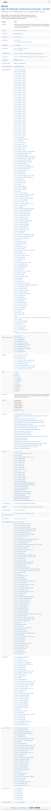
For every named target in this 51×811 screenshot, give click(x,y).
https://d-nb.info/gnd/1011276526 (21, 488)
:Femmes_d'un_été (20, 180)
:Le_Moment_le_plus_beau (22, 215)
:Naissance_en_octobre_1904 (22, 153)
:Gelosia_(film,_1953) (20, 575)
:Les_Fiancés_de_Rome (21, 225)
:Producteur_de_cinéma (21, 48)
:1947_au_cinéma (20, 87)
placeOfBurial (5, 53)
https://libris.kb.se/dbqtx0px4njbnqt (21, 496)
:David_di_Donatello (20, 30)
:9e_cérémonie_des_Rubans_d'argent (24, 534)
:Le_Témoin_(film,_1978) (21, 219)
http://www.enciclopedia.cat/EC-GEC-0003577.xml (25, 419)
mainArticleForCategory (7, 514)
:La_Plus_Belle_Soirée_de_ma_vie (23, 203)
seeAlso (4, 414)
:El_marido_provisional (21, 329)
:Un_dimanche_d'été (20, 264)
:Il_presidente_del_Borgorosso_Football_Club (26, 284)
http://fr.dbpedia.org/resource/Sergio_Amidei (25, 9)
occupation (5, 48)
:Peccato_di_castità (20, 322)
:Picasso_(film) (19, 328)
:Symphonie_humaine (20, 302)
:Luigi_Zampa (19, 232)
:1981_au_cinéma (20, 134)
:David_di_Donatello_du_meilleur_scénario (25, 556)
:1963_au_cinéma (20, 113)
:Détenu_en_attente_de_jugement (23, 177)
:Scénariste (18, 50)
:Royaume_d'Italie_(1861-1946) (23, 42)
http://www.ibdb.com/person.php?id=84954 (23, 424)
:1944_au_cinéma (20, 82)
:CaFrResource (18, 793)
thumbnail (4, 56)
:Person (16, 373)
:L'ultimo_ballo (19, 297)
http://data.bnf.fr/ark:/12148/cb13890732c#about (24, 483)
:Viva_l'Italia (18, 269)
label (3, 400)
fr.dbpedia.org (42, 11)
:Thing (16, 372)
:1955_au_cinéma (20, 99)
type (3, 372)
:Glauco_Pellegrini (20, 186)
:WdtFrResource (18, 798)
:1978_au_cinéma (20, 132)
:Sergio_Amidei (18, 451)
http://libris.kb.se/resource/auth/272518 (22, 491)
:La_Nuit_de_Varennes (21, 199)
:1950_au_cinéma (20, 90)
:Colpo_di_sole (19, 312)
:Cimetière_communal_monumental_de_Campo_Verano (28, 53)
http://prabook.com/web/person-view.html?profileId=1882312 (27, 441)
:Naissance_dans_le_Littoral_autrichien (24, 151)
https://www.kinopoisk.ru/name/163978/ (22, 431)
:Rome (17, 45)
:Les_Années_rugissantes (21, 224)
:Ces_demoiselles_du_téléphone (23, 161)
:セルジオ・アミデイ (20, 470)
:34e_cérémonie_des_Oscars (22, 532)
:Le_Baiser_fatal (19, 309)
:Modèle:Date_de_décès (21, 343)
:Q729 (17, 384)
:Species (16, 391)
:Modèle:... (18, 336)
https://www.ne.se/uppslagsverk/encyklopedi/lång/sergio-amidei (28, 445)
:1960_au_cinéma (20, 108)
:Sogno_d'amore (19, 300)
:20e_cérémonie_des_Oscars (22, 525)
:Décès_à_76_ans (20, 147)
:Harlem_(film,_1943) (20, 189)
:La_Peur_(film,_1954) (21, 201)
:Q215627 (18, 380)
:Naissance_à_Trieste (20, 154)
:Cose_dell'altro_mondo (21, 276)
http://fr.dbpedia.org (26, 11)
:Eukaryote (17, 389)
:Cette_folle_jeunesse (20, 163)
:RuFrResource (18, 797)
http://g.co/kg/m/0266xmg (19, 495)
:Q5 (16, 382)
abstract (4, 24)
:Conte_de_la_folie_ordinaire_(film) (23, 167)
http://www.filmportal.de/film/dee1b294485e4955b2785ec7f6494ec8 (28, 420)
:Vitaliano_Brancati (20, 648)
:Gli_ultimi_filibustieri (20, 187)
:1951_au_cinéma (20, 92)
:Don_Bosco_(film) (20, 326)
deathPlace (5, 45)
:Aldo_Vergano (19, 137)
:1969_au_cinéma (20, 121)
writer (4, 657)
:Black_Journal (19, 144)
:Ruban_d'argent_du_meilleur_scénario (24, 158)
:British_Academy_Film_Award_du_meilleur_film (26, 539)
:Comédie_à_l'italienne (21, 548)
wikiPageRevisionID (7, 66)
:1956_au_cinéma (20, 101)
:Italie (17, 40)
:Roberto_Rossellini (20, 243)
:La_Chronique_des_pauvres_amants (24, 194)
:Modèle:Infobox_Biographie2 (22, 348)
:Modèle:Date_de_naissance (22, 344)
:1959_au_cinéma (20, 106)
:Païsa (17, 239)
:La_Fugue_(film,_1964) (21, 196)
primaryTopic (6, 802)
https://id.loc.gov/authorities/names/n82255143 (24, 484)
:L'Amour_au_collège (20, 193)
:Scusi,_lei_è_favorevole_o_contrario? (24, 250)
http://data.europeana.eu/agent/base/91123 (23, 500)
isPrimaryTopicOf (6, 510)
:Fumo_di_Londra (20, 182)
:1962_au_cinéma (20, 111)
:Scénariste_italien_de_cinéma (22, 160)
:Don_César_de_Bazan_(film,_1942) (24, 175)
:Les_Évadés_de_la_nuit (21, 229)
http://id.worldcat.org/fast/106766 (21, 498)
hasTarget (5, 788)
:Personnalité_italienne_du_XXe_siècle (24, 156)
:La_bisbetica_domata (20, 321)
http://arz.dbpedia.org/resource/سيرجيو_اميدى (24, 457)
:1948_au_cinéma (20, 88)
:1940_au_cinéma (20, 75)
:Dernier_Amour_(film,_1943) (22, 271)
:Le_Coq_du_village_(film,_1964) (23, 210)
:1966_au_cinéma (20, 116)
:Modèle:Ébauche (19, 351)
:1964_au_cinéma (20, 114)
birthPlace (4, 37)
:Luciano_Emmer (19, 231)
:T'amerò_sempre (20, 272)
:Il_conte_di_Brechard (20, 291)
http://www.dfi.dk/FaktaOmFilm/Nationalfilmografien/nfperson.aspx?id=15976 (30, 436)
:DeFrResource (18, 790)
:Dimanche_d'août (20, 173)
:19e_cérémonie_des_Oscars (22, 523)
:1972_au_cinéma (20, 127)
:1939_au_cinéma (20, 73)
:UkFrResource (18, 788)
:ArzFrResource (18, 792)
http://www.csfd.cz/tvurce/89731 (21, 438)
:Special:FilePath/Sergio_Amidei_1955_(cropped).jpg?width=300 (30, 56)
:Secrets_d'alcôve (20, 253)
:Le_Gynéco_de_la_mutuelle (22, 212)
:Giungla (18, 279)
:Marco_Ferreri (19, 274)
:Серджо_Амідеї (20, 481)
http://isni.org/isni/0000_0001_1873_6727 (23, 414)
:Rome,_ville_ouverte (20, 246)
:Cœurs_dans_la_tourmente (22, 283)
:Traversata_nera (19, 258)
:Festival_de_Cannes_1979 (22, 567)
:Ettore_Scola (19, 179)
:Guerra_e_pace (19, 314)
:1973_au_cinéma (20, 128)
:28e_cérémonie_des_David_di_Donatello (25, 530)
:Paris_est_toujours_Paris (21, 238)
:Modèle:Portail (19, 350)
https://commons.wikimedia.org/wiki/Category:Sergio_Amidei (27, 429)
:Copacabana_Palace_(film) (22, 168)
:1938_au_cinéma (20, 71)
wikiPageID (5, 60)
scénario (6, 728)
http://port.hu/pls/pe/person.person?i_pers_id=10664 (25, 446)
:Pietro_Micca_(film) (20, 241)
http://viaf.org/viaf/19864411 (20, 489)
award (4, 30)
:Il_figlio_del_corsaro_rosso (22, 290)
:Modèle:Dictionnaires (20, 346)
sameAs (4, 451)
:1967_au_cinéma (20, 118)
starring (5, 518)
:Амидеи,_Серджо (20, 477)
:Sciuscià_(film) (19, 248)
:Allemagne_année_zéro (21, 139)
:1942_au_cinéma (20, 78)
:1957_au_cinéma (20, 102)
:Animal (16, 387)
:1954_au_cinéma (20, 97)
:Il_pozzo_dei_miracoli (21, 305)
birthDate (4, 33)
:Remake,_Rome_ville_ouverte (22, 627)
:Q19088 (17, 379)
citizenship (5, 40)
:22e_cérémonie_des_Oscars (22, 527)
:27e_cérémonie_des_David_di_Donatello (25, 528)
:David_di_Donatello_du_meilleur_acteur (24, 554)
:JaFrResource (18, 795)
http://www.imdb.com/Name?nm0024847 (23, 434)
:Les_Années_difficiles (21, 222)
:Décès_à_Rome (19, 149)
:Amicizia (18, 311)
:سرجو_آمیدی (19, 463)
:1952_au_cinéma (20, 94)
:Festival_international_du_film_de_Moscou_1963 (26, 568)
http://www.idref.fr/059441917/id (21, 486)
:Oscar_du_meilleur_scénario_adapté (24, 617)
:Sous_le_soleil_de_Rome (21, 255)
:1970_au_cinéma (20, 123)
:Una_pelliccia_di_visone (21, 265)
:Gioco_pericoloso (20, 295)
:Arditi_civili (18, 324)
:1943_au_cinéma (20, 80)
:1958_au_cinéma (20, 104)
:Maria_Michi (18, 653)
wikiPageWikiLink (6, 69)
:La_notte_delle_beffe (20, 286)
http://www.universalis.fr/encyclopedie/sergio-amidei (25, 427)
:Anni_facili (18, 140)
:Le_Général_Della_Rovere (22, 213)
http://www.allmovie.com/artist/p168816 (22, 432)
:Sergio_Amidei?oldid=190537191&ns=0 (25, 503)
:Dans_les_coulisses (20, 170)
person (10, 11)
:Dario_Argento (19, 553)
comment (4, 394)
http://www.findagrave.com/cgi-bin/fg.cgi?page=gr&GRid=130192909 (29, 422)
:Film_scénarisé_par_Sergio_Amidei (24, 513)
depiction (4, 506)
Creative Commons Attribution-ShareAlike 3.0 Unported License (37, 809)
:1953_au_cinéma (20, 95)
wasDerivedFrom (6, 503)
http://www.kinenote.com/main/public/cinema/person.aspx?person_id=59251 (30, 443)
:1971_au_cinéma (20, 125)
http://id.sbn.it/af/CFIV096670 (20, 439)
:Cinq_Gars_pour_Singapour (22, 165)
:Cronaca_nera (19, 281)
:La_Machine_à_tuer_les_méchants (23, 198)
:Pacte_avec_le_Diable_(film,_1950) (24, 236)
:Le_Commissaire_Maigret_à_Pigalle (24, 208)
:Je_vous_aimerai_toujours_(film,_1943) (24, 581)
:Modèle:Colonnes (20, 341)
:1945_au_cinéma (20, 83)
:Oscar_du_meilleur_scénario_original (24, 234)
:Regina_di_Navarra (20, 298)
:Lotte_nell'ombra (19, 307)
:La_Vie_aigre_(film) (20, 205)
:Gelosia (18, 184)
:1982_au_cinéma (20, 135)
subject (4, 355)
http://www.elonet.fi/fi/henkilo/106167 (22, 448)
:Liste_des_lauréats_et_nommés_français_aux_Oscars (28, 613)
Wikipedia (15, 809)
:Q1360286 (18, 455)
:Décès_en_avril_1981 (21, 146)
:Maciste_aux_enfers (20, 518)
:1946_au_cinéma (20, 85)
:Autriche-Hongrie (19, 142)
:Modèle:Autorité (19, 337)
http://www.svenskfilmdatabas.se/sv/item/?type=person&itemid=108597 (29, 425)
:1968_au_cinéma (20, 120)
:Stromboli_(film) (19, 257)
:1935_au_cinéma (20, 69)
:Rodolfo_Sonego (19, 629)
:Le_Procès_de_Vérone (21, 217)
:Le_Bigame (18, 206)
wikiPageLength (6, 63)
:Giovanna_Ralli (19, 577)
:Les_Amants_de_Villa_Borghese (23, 220)
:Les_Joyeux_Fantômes (21, 227)
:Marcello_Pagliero (20, 652)
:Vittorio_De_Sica (19, 267)
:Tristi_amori (18, 278)
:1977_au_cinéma (20, 130)
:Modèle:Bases (19, 339)
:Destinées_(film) (19, 172)
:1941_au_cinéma (20, 76)
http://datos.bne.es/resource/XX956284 (22, 493)
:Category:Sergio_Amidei (23, 453)
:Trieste (17, 37)
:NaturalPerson (18, 386)
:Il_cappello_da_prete (20, 288)
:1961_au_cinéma (20, 109)
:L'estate (18, 319)
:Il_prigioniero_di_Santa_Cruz (22, 293)
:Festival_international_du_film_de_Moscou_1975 (26, 570)
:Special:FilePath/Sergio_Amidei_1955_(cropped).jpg (28, 506)
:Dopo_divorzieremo (20, 304)
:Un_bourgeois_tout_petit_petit (22, 262)
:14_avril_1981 (19, 522)
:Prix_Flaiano (19, 626)
